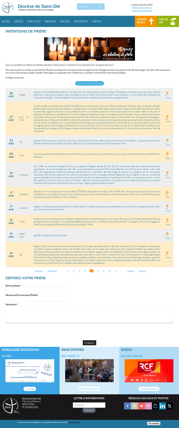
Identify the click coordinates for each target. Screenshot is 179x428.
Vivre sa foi (34, 21)
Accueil (6, 21)
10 (110, 270)
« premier (39, 270)
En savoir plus (74, 422)
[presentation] (27, 329)
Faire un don (163, 21)
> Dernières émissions (89, 388)
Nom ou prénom (13, 285)
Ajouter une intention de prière (90, 83)
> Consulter (30, 388)
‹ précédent (52, 270)
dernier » (142, 270)
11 (116, 270)
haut (167, 92)
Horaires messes (142, 21)
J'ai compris (153, 423)
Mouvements (81, 21)
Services (65, 21)
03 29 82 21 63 (31, 407)
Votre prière (12, 304)
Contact (97, 21)
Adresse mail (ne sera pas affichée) (22, 295)
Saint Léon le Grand (142, 10)
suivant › (131, 270)
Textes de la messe (142, 7)
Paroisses (50, 21)
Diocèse (19, 21)
